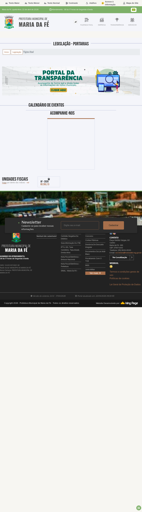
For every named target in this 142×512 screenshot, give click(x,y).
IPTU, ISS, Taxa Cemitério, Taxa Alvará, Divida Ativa (70, 250)
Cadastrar (113, 225)
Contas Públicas (91, 240)
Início (6, 52)
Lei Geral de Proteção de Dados (125, 284)
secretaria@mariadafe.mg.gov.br (128, 253)
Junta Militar (90, 270)
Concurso (89, 236)
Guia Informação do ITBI (70, 243)
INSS (87, 265)
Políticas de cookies (119, 278)
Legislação (16, 52)
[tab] (75, 22)
